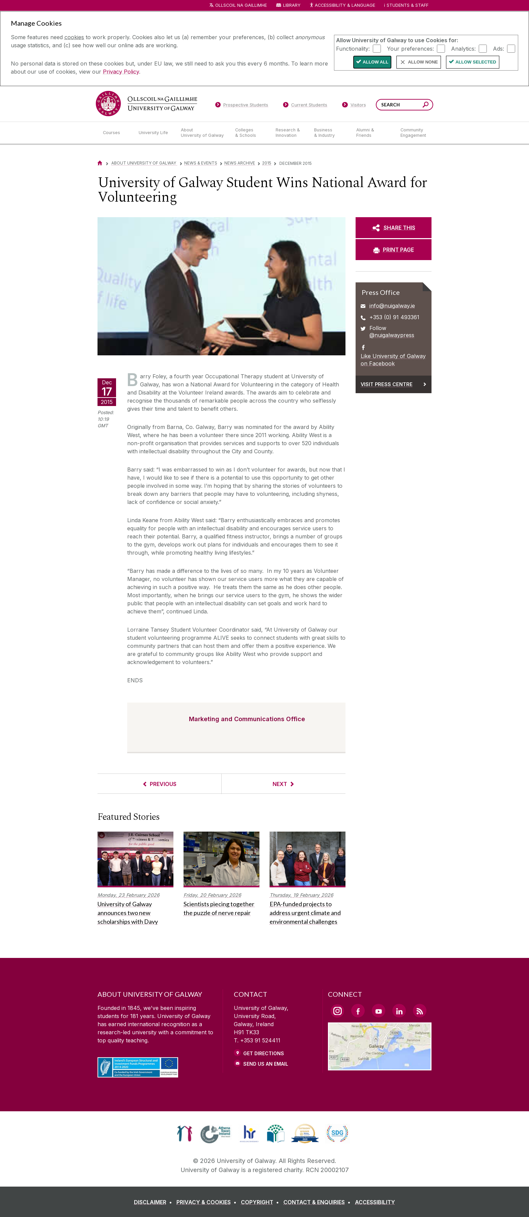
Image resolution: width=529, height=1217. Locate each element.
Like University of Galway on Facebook (393, 360)
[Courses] (115, 133)
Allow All (375, 62)
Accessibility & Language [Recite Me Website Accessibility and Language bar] (342, 5)
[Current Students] (305, 106)
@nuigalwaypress (391, 335)
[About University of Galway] (202, 133)
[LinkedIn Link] (399, 1010)
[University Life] (154, 133)
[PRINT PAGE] (393, 249)
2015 (266, 163)
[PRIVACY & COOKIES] (207, 1202)
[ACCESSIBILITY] (375, 1202)
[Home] (100, 163)
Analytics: (463, 48)
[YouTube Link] (378, 1010)
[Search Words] (404, 104)
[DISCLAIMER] (154, 1202)
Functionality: (353, 48)
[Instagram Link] (337, 1011)
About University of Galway (144, 163)
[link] (184, 1133)
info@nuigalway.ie (392, 305)
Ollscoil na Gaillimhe (241, 5)
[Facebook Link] (358, 1010)
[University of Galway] (146, 103)
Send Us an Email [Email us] (265, 1064)
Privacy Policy (121, 71)
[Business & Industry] (330, 133)
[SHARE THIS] (393, 227)
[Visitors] (354, 106)
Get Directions (263, 1053)
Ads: (498, 48)
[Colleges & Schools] (250, 133)
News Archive (239, 163)
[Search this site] (425, 105)
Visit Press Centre (387, 384)
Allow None (423, 62)
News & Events (200, 163)
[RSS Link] (419, 1010)
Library (292, 5)
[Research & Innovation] (289, 133)
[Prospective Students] (241, 106)
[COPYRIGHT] (261, 1202)
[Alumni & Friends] (373, 133)
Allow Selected (475, 62)
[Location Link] (379, 1066)
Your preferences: (410, 48)
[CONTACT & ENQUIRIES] (318, 1202)
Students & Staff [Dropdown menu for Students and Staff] (407, 5)
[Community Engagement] (413, 133)
